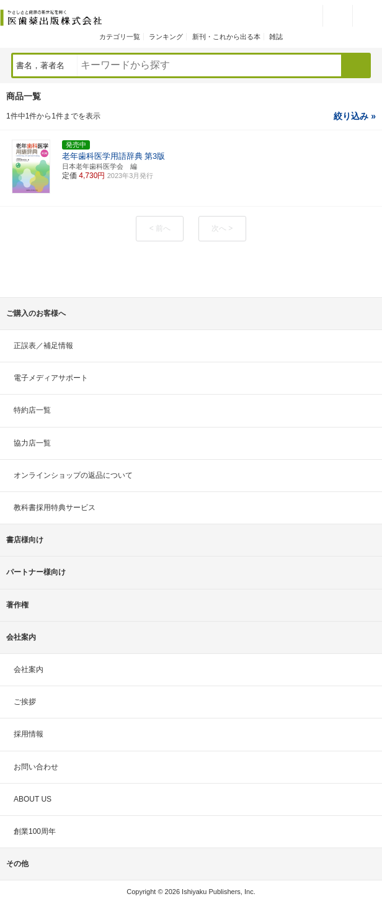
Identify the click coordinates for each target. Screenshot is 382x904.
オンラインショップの (73, 475)
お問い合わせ (36, 767)
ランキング (166, 36)
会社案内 (28, 669)
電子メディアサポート (51, 378)
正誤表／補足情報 (43, 345)
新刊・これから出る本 (226, 36)
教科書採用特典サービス (55, 507)
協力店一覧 (32, 443)
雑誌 (276, 36)
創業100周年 (35, 831)
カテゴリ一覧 (119, 36)
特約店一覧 (32, 410)
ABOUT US (32, 799)
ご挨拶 (25, 701)
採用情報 (28, 734)
